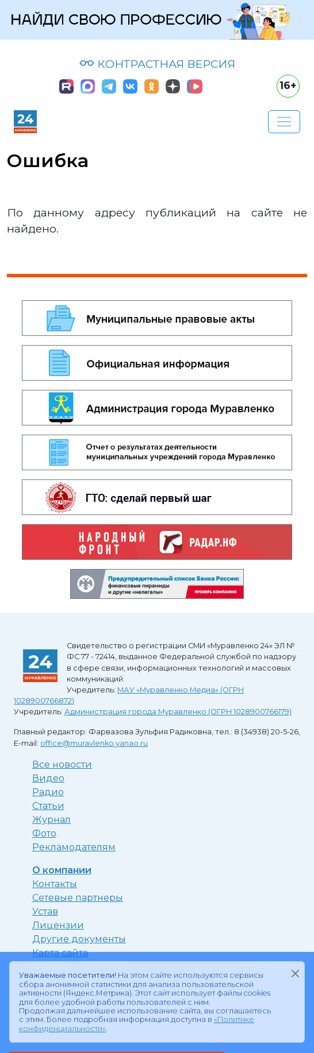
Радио (48, 792)
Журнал (51, 819)
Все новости (62, 764)
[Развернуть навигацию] (284, 121)
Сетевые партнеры (77, 897)
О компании (61, 870)
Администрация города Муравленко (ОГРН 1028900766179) (178, 711)
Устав (45, 911)
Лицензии (58, 925)
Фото (44, 833)
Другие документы (79, 939)
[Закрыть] (295, 973)
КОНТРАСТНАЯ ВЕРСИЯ (157, 64)
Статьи (48, 805)
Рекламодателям (74, 847)
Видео (48, 778)
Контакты (54, 883)
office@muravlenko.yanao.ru (94, 743)
